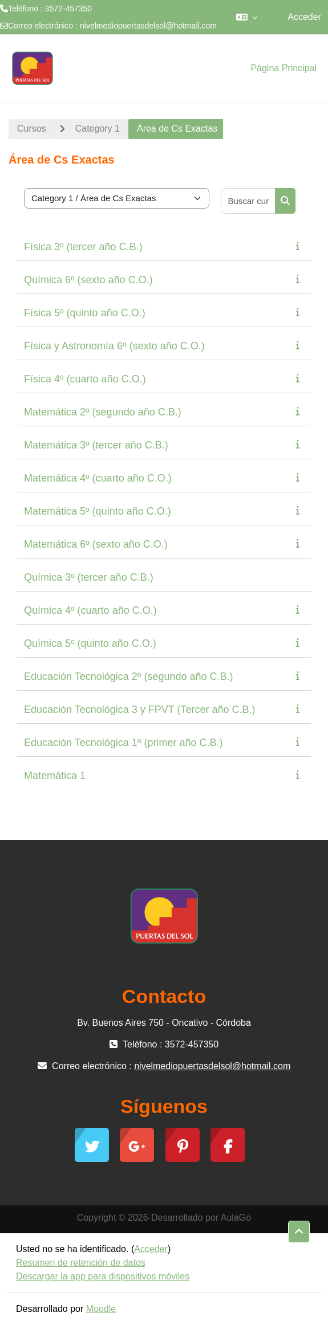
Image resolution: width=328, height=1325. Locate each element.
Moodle (101, 1309)
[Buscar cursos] (249, 201)
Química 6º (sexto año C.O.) (88, 280)
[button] (246, 17)
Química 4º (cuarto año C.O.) (90, 610)
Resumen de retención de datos (80, 1262)
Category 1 (97, 128)
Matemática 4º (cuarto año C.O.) (98, 478)
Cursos (31, 128)
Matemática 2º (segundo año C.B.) (102, 412)
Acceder (304, 17)
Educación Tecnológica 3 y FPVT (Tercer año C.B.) (140, 709)
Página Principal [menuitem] (283, 68)
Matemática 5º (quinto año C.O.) (97, 511)
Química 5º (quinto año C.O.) (90, 643)
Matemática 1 (55, 775)
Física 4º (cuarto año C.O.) (85, 379)
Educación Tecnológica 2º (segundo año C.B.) (128, 676)
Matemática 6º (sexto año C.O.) (96, 544)
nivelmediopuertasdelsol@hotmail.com (148, 25)
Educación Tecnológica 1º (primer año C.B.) (123, 742)
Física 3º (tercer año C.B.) (83, 246)
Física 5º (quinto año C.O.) (84, 313)
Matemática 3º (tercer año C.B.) (96, 445)
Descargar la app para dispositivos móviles (102, 1276)
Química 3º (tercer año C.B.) (88, 577)
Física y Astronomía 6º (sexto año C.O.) (114, 346)
